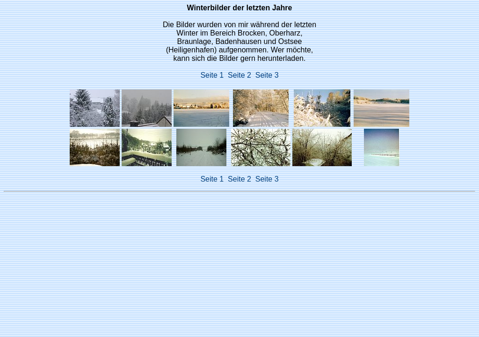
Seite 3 (267, 75)
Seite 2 (241, 75)
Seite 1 (214, 75)
